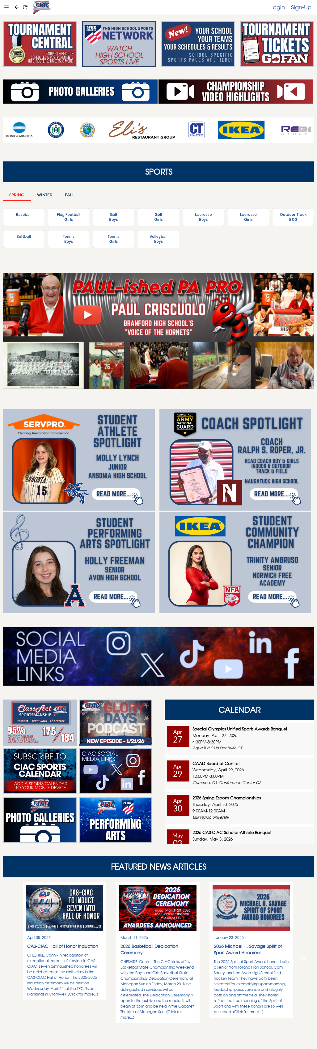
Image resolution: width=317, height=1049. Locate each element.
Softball (24, 236)
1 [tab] (121, 392)
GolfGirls (158, 217)
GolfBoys (113, 217)
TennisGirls (113, 239)
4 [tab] (149, 392)
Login (277, 7)
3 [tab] (140, 392)
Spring (17, 195)
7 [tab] (177, 392)
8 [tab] (186, 392)
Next (303, 958)
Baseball (23, 214)
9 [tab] (195, 392)
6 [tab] (168, 392)
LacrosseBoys (203, 217)
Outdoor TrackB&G (293, 217)
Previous (14, 958)
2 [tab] (131, 392)
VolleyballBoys (158, 239)
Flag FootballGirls (68, 217)
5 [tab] (158, 392)
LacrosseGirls (248, 217)
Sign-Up (301, 7)
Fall (69, 195)
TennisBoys (68, 239)
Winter (45, 195)
